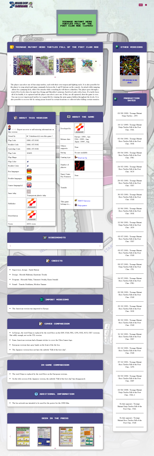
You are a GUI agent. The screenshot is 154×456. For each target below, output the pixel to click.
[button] (100, 65)
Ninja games (81, 205)
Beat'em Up (82, 157)
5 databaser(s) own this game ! (41, 136)
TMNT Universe (82, 200)
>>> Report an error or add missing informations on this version (31, 130)
